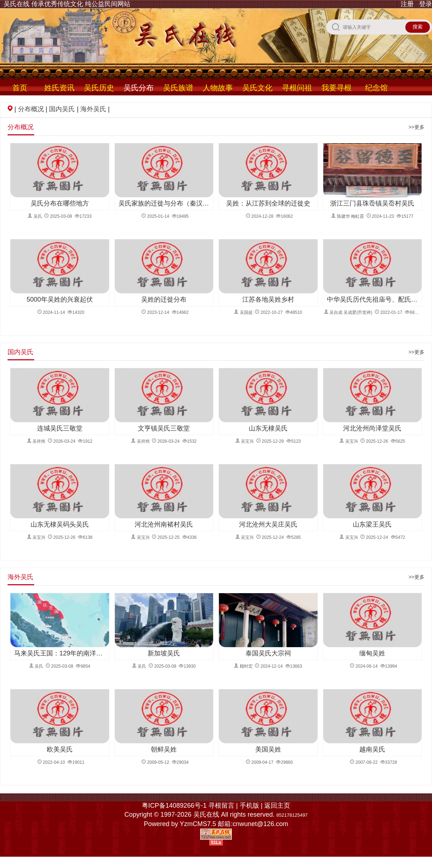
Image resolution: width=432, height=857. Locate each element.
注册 (407, 4)
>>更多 (416, 127)
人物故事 (218, 88)
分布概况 (31, 109)
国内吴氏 (62, 109)
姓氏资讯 (59, 88)
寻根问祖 (297, 88)
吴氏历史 (99, 88)
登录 (425, 4)
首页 (19, 88)
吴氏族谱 (178, 88)
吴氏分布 (138, 88)
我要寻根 (336, 88)
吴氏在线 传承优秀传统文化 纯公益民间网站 (67, 4)
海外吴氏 (93, 109)
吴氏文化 (257, 88)
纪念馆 (376, 88)
